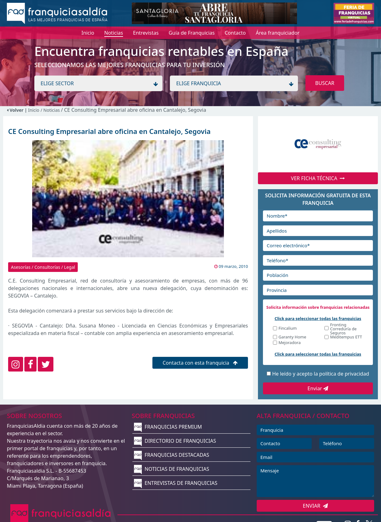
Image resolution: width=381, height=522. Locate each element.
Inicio (33, 110)
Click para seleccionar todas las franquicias (318, 318)
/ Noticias (51, 110)
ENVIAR (315, 505)
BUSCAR (324, 83)
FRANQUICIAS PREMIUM (168, 426)
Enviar (318, 388)
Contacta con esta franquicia (200, 362)
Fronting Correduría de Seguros (343, 329)
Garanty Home (292, 337)
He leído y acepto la (320, 373)
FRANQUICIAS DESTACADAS (171, 454)
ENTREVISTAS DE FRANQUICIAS (175, 483)
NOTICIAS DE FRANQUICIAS (171, 468)
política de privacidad (344, 373)
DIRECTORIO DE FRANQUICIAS (175, 440)
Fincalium (288, 328)
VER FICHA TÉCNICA (318, 178)
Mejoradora (290, 343)
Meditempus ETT (346, 337)
